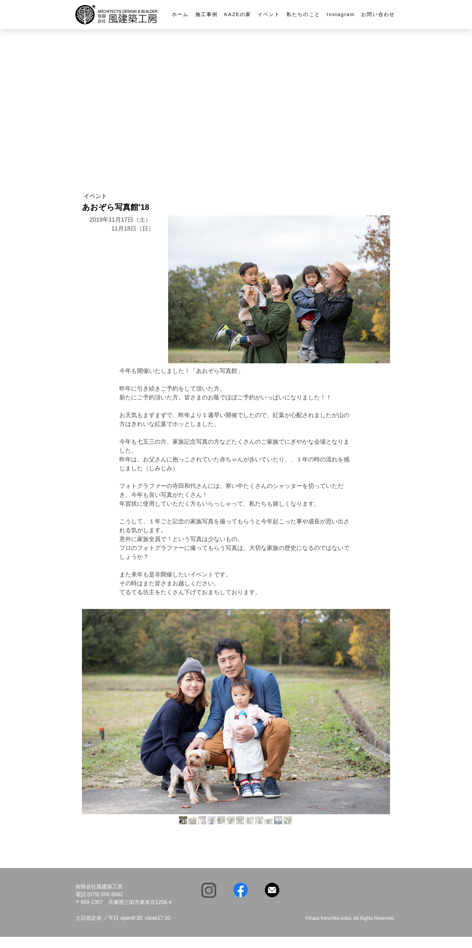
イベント (269, 14)
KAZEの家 (237, 14)
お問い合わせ (378, 14)
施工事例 (206, 14)
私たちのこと (303, 14)
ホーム (180, 14)
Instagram (341, 14)
